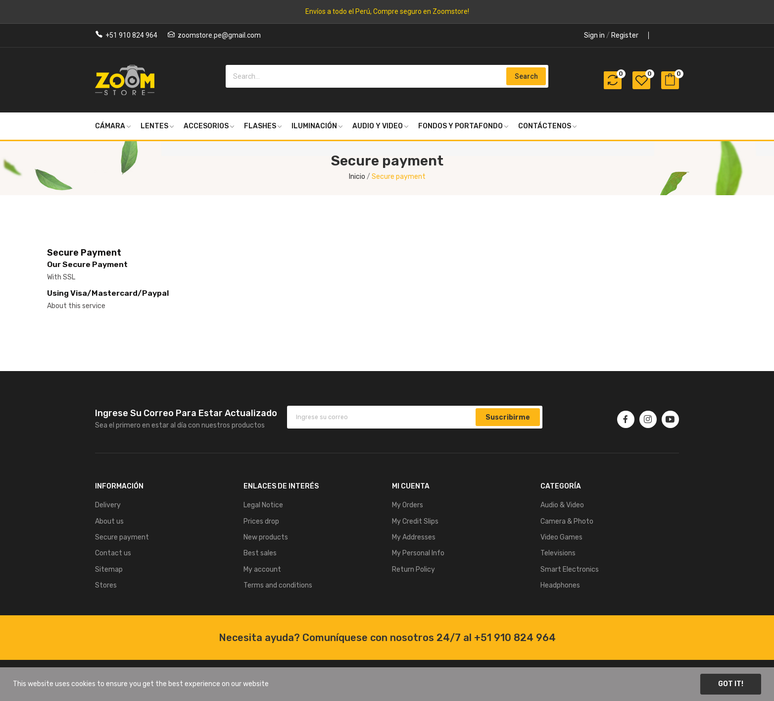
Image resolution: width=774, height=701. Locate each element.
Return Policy (413, 569)
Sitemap (109, 569)
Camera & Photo (566, 521)
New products (265, 537)
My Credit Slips (415, 521)
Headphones (560, 585)
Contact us (113, 553)
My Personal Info (418, 553)
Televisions (558, 553)
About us (109, 521)
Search (526, 76)
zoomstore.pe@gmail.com (219, 35)
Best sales (260, 553)
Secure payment (122, 537)
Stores (106, 585)
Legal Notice (263, 505)
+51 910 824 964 (131, 35)
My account (262, 569)
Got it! (730, 684)
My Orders (407, 505)
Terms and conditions (277, 585)
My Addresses (413, 537)
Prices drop (261, 521)
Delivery (108, 505)
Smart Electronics (569, 569)
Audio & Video (562, 505)
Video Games (561, 537)
